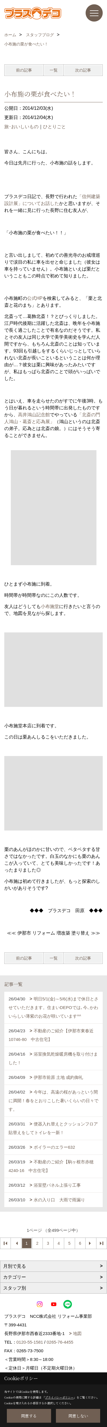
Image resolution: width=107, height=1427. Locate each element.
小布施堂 (50, 606)
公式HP (35, 298)
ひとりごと (54, 126)
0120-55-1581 (30, 1342)
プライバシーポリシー (59, 1397)
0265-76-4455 (60, 1342)
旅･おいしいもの (21, 126)
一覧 (54, 70)
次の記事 (83, 70)
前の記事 (24, 70)
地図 (77, 1333)
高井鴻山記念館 (34, 414)
